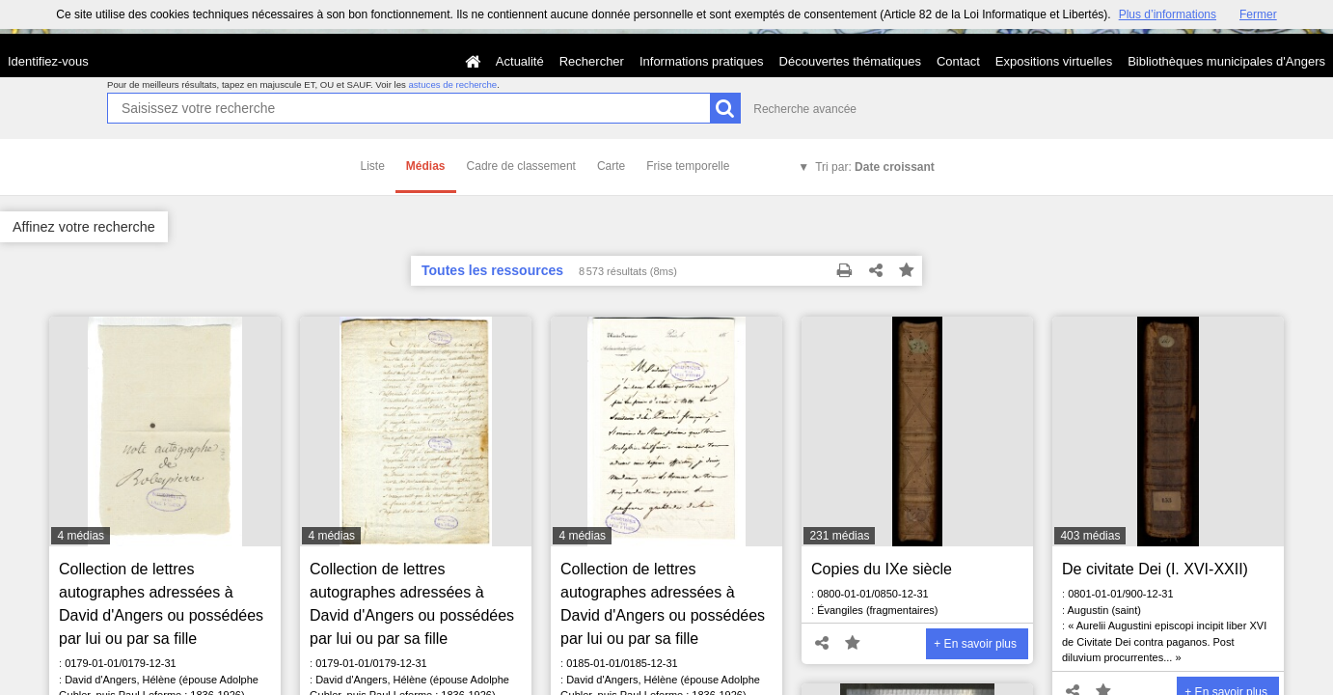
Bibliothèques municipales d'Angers (1226, 61)
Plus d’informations (1167, 14)
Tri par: (875, 167)
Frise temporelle (687, 166)
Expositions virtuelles (1053, 61)
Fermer (1258, 14)
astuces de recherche (452, 84)
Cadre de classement (521, 166)
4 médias (80, 535)
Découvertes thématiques (850, 61)
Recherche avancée (805, 109)
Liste (373, 166)
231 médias (839, 535)
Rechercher (591, 61)
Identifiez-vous (48, 61)
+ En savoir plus (975, 644)
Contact (958, 61)
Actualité (520, 61)
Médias (426, 166)
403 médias (1090, 535)
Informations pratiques (701, 61)
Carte (611, 166)
